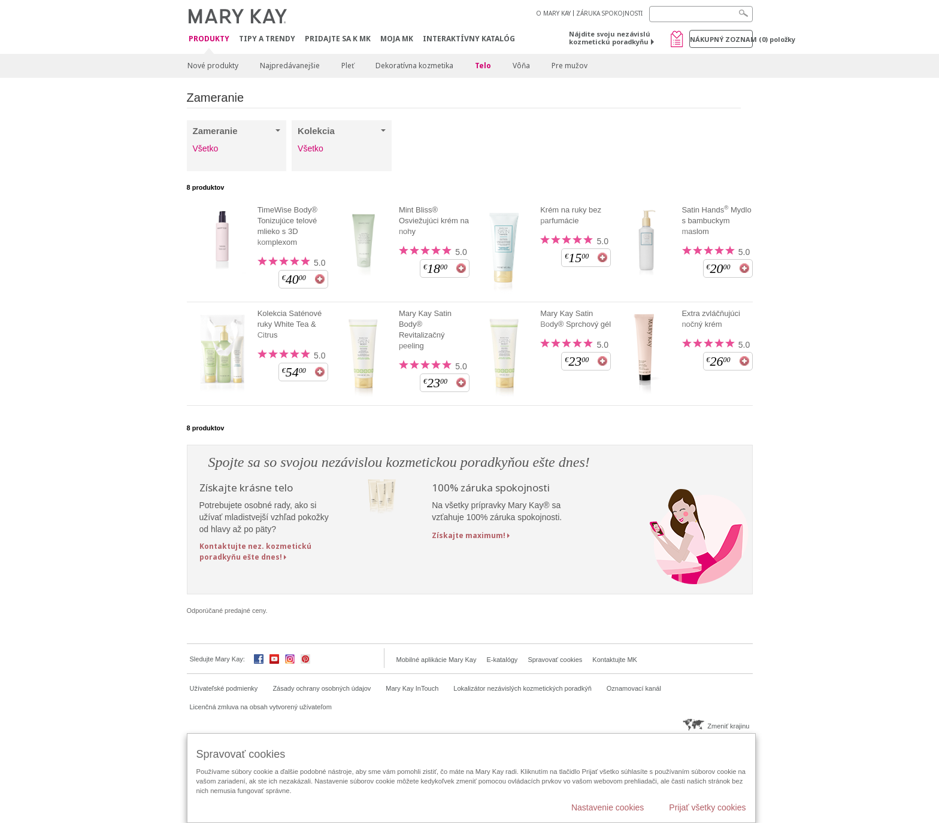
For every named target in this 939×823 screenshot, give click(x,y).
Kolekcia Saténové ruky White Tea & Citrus (290, 324)
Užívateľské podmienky (224, 688)
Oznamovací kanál (634, 688)
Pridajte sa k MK (338, 38)
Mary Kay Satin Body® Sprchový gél (575, 319)
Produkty (209, 39)
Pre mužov (569, 65)
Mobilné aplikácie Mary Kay (436, 659)
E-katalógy (501, 659)
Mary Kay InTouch (412, 688)
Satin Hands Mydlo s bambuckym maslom (716, 220)
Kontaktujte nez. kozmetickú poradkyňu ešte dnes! (255, 551)
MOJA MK (396, 38)
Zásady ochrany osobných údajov (321, 688)
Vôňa (521, 65)
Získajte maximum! (468, 535)
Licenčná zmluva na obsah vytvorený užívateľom (261, 706)
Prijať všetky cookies (707, 807)
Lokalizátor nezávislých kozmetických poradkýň (522, 688)
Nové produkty (212, 65)
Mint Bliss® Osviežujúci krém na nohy (434, 220)
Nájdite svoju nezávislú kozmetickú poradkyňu (609, 37)
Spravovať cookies (555, 659)
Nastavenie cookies (607, 807)
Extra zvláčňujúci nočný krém (710, 319)
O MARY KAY (553, 13)
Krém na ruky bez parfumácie (570, 215)
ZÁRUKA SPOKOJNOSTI (609, 13)
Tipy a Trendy (267, 38)
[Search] (701, 14)
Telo (483, 65)
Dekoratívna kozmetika (414, 65)
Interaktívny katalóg (469, 38)
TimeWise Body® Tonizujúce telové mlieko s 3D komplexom (287, 226)
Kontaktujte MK (614, 659)
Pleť (347, 65)
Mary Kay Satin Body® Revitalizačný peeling (425, 329)
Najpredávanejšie (290, 65)
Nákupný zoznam (721, 39)
